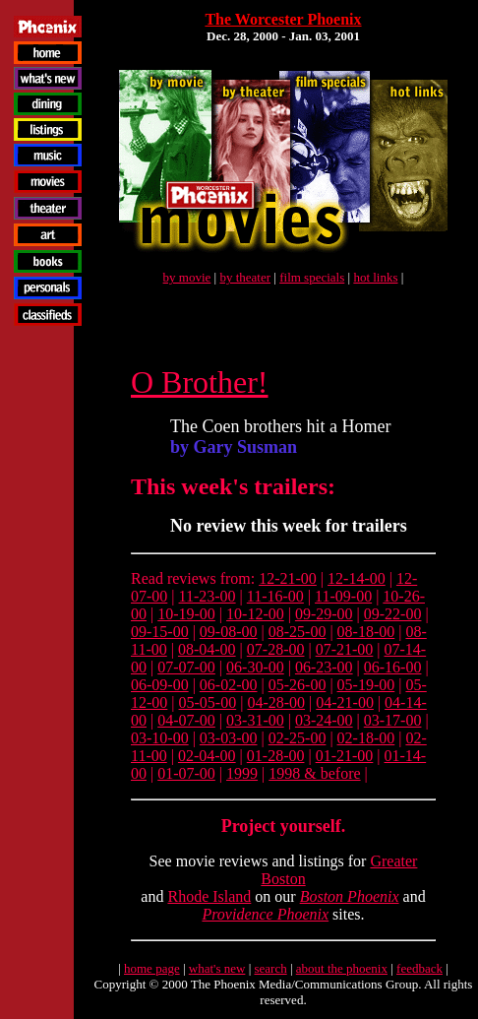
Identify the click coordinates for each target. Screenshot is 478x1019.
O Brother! (200, 382)
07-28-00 (276, 649)
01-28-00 (276, 755)
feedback (419, 968)
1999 (242, 773)
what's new (217, 968)
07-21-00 (345, 649)
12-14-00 (357, 578)
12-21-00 (288, 578)
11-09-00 (343, 596)
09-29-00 (324, 613)
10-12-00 (255, 613)
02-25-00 (298, 738)
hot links (375, 277)
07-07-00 (186, 667)
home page (152, 968)
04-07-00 (186, 720)
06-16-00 (393, 667)
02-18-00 (366, 738)
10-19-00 (186, 613)
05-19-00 (366, 684)
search (270, 968)
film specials (311, 277)
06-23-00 (324, 667)
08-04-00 (207, 649)
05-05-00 (208, 702)
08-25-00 (298, 631)
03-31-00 (255, 720)
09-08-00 (229, 631)
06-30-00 (255, 667)
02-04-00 (207, 755)
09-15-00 (160, 631)
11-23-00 (207, 596)
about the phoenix (342, 968)
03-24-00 (324, 720)
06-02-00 (229, 684)
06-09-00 (160, 684)
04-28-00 (276, 702)
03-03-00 (229, 738)
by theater (244, 277)
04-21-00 (345, 702)
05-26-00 (298, 684)
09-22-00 (393, 613)
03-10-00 (160, 738)
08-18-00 (366, 631)
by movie (187, 277)
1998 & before (314, 773)
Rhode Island (209, 896)
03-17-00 (393, 720)
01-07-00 (186, 773)
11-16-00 (275, 596)
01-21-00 (345, 755)
